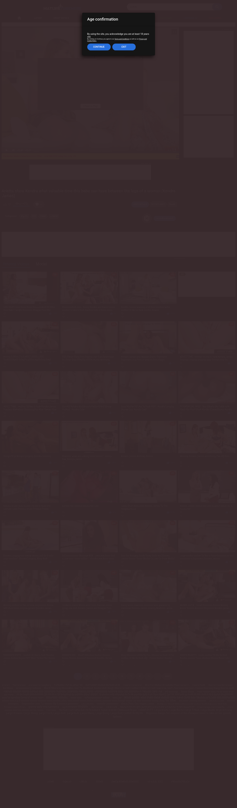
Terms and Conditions (122, 39)
